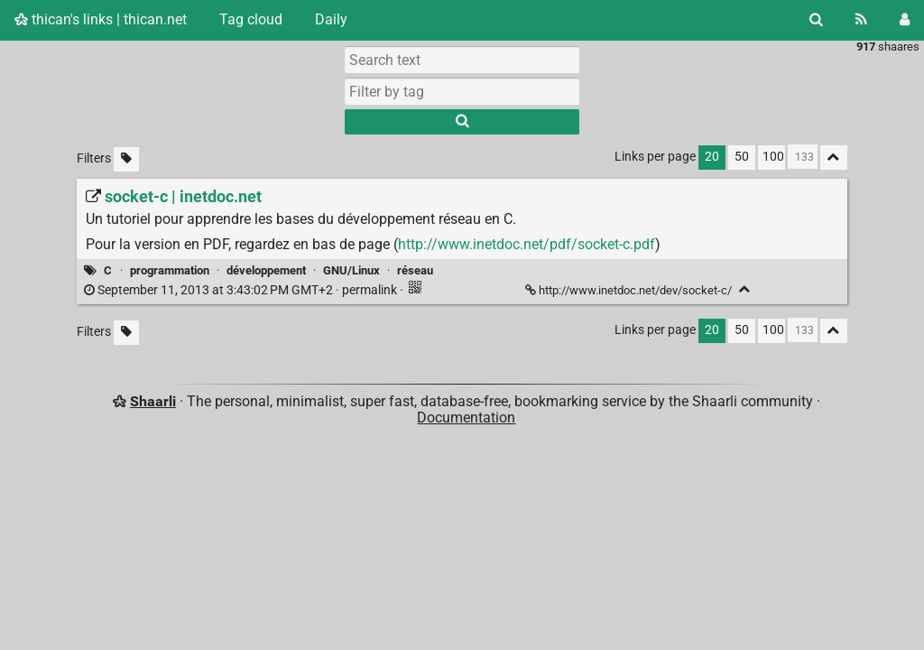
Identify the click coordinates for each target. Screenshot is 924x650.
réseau (415, 270)
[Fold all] (833, 157)
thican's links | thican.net (100, 19)
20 (712, 156)
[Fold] (745, 289)
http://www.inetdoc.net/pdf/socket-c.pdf (526, 244)
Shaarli (153, 401)
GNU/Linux (351, 270)
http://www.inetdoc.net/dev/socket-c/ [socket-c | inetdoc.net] (630, 290)
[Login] (904, 20)
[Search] (816, 20)
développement (266, 270)
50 (742, 156)
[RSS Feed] (861, 20)
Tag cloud (250, 19)
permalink (242, 290)
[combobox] (462, 91)
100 (773, 156)
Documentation (466, 417)
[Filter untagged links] (126, 159)
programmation (169, 270)
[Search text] (462, 59)
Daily (331, 19)
